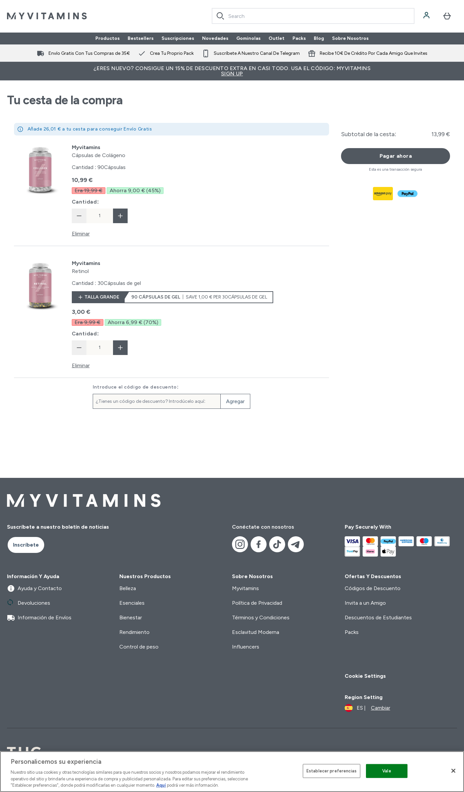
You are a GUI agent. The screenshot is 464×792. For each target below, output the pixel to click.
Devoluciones (28, 603)
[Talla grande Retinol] (172, 297)
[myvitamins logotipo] (47, 16)
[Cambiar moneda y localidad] (367, 708)
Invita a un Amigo (365, 603)
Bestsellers (141, 38)
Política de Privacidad (257, 603)
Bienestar (130, 617)
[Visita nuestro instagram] (240, 544)
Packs (299, 38)
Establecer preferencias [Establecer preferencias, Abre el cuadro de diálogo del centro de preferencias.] (331, 770)
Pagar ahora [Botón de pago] (396, 156)
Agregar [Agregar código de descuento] (235, 401)
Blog (319, 38)
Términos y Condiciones (261, 617)
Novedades (215, 38)
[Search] (220, 16)
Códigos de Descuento (373, 588)
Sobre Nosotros (350, 38)
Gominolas (248, 38)
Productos (107, 38)
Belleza (127, 588)
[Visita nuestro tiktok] (277, 544)
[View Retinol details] (86, 267)
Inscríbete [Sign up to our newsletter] (26, 545)
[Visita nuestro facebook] (259, 544)
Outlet (277, 38)
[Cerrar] (453, 770)
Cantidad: (85, 202)
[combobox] (313, 16)
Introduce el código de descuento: (136, 387)
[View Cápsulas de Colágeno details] (98, 151)
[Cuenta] (427, 16)
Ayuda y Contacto (34, 588)
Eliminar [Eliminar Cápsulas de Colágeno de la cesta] (81, 233)
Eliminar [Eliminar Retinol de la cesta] (81, 365)
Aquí (161, 785)
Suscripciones (178, 38)
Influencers (245, 647)
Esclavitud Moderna (255, 632)
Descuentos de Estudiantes (378, 617)
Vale (386, 770)
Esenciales (132, 603)
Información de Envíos (39, 618)
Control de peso (139, 647)
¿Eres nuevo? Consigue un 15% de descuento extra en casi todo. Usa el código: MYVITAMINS (232, 71)
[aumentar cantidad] (120, 216)
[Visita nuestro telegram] (296, 544)
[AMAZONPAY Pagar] (383, 194)
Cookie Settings (365, 676)
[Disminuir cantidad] (79, 216)
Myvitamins (245, 588)
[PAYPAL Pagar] (408, 194)
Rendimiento (134, 632)
